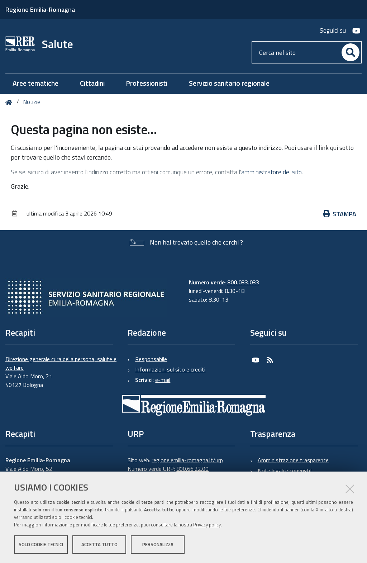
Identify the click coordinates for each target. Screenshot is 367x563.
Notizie (31, 102)
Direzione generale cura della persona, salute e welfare (60, 363)
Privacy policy (207, 524)
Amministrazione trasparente (293, 460)
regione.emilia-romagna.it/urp (187, 460)
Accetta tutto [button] (99, 544)
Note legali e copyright (285, 470)
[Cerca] (350, 52)
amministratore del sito (271, 172)
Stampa (340, 214)
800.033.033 (243, 282)
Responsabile (151, 359)
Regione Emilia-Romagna (40, 9)
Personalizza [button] (157, 544)
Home (10, 102)
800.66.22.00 (192, 468)
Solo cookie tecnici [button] (41, 544)
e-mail (162, 379)
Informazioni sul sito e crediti (170, 369)
